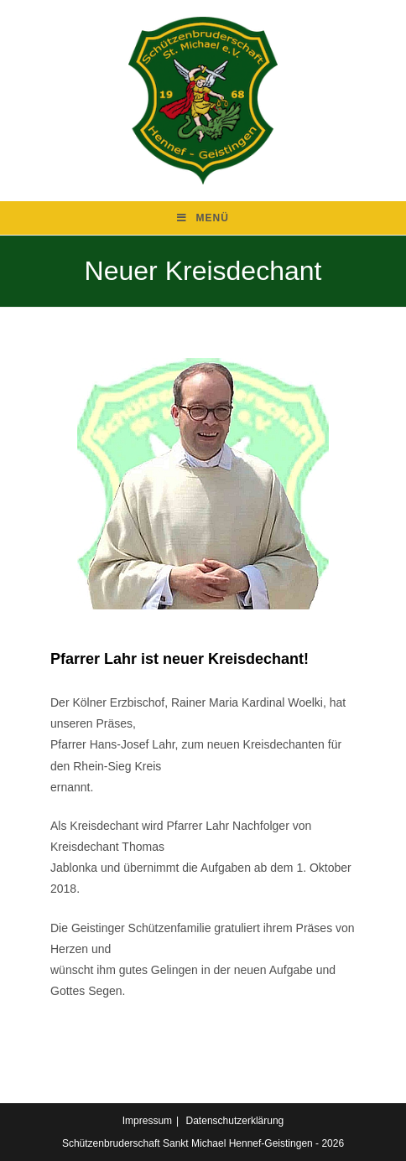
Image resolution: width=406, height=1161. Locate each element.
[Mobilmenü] (203, 218)
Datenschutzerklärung (235, 1121)
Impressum (147, 1121)
